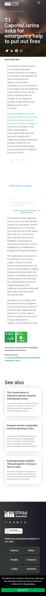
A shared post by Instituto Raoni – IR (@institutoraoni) (26, 211)
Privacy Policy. (29, 584)
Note (17, 59)
